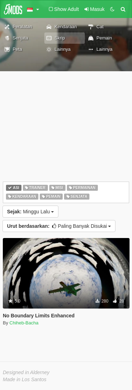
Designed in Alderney (26, 372)
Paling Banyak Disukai (59, 226)
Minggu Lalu (30, 211)
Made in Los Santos (24, 379)
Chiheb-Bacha (24, 322)
